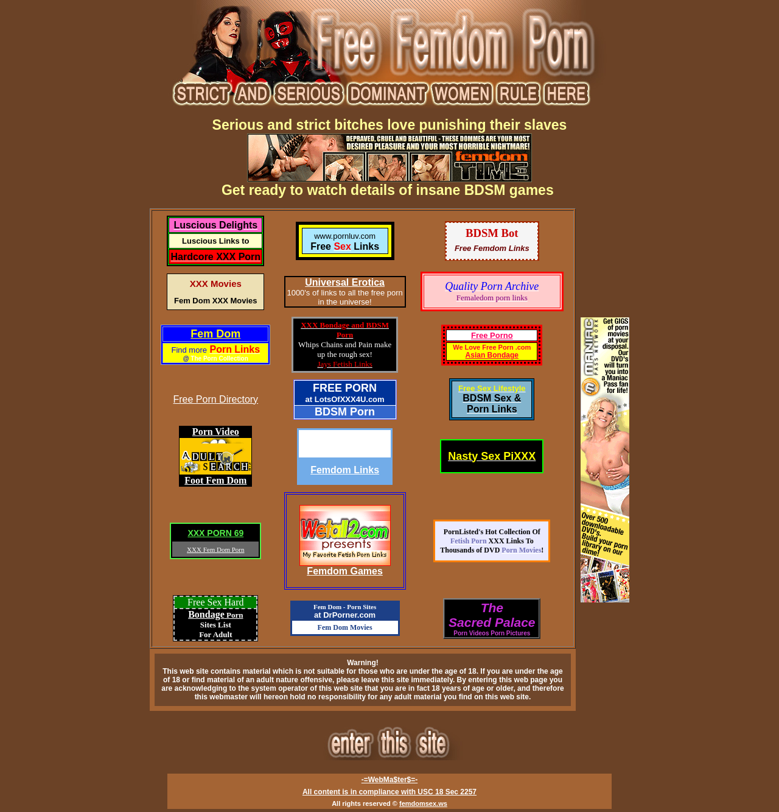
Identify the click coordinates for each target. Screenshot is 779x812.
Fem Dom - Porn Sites (344, 606)
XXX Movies (216, 283)
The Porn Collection (219, 358)
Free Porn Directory (216, 399)
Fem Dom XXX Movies (215, 300)
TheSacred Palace (492, 615)
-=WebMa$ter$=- (389, 779)
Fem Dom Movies (345, 627)
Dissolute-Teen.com (344, 443)
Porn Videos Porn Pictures (491, 633)
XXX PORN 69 (215, 533)
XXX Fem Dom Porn (215, 549)
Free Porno (492, 335)
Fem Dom (215, 334)
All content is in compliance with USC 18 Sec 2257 (389, 792)
